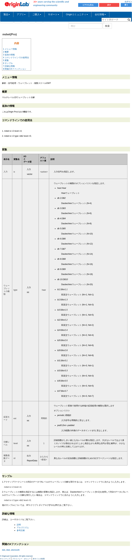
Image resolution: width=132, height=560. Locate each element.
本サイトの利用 (39, 559)
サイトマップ (5, 559)
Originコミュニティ (77, 14)
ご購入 (36, 14)
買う (126, 5)
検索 (107, 26)
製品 (7, 14)
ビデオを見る (88, 5)
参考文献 (21, 530)
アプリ (21, 14)
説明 (19, 525)
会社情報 (100, 14)
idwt (8, 550)
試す (109, 5)
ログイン (128, 2)
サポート (53, 14)
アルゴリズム (23, 527)
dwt (3, 550)
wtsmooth (15, 550)
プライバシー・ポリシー (21, 559)
